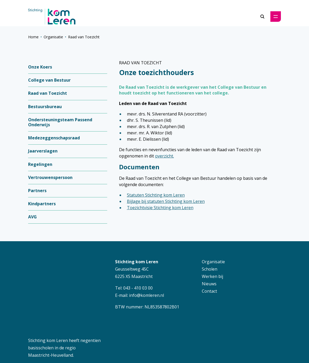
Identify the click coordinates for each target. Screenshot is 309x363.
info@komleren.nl (146, 295)
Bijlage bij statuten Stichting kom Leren (166, 201)
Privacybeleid (161, 341)
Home (33, 36)
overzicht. (164, 156)
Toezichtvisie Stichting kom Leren (160, 208)
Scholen (209, 269)
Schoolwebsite (103, 341)
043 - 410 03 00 (138, 288)
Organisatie (53, 36)
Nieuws (209, 284)
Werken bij (212, 276)
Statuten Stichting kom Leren (156, 195)
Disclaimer (191, 341)
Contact (209, 291)
